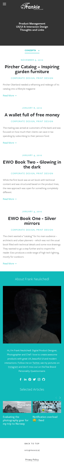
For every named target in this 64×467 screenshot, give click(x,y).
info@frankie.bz (32, 450)
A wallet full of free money (32, 114)
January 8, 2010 (32, 107)
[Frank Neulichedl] (25, 379)
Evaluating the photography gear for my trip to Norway (16, 420)
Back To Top (32, 443)
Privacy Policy (32, 459)
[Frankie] (29, 379)
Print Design (44, 78)
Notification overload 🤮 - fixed (45, 418)
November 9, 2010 (32, 59)
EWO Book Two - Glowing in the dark (32, 164)
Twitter (35, 363)
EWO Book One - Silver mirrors (32, 220)
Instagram (13, 367)
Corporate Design (23, 78)
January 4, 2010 (32, 155)
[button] (56, 397)
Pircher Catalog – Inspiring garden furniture (32, 69)
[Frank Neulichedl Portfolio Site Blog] (20, 379)
